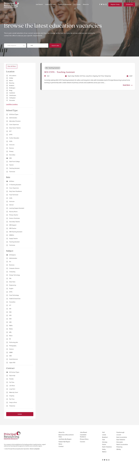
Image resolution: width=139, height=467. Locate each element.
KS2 (8, 312)
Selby (104, 449)
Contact (61, 446)
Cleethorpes (11, 95)
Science (10, 349)
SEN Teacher (11, 228)
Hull (103, 432)
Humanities (10, 302)
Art (8, 262)
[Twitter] (101, 4)
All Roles (10, 181)
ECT (9, 131)
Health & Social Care (13, 299)
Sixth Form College (13, 161)
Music (9, 336)
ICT (8, 305)
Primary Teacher (12, 215)
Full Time (10, 382)
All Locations (11, 76)
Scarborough (120, 432)
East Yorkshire (120, 440)
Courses (82, 442)
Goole (104, 444)
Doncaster (10, 100)
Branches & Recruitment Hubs (66, 436)
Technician (10, 172)
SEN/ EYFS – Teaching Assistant (59, 72)
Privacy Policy (84, 439)
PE (8, 339)
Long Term (10, 389)
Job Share (10, 386)
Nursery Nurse (11, 212)
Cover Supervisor (12, 124)
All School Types (12, 114)
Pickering (119, 447)
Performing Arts (12, 342)
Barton (9, 80)
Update (20, 414)
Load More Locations (12, 104)
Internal (9, 205)
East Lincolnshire (121, 437)
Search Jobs (55, 45)
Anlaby (9, 78)
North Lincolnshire (122, 444)
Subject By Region (64, 442)
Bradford (10, 85)
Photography (11, 346)
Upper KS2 (10, 362)
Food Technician (12, 195)
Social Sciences (12, 359)
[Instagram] (106, 4)
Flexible (10, 379)
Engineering (11, 285)
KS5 (8, 322)
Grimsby (104, 442)
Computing (10, 272)
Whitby (118, 449)
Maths (9, 325)
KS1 (8, 309)
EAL (8, 278)
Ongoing (10, 396)
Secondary (10, 155)
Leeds (104, 435)
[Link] (11, 4)
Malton (104, 452)
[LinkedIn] (103, 4)
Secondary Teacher (13, 222)
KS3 (8, 315)
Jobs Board (83, 432)
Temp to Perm (11, 402)
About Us (61, 432)
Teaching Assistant (13, 168)
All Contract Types (12, 372)
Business (10, 265)
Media (9, 329)
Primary (9, 151)
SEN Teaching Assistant (14, 232)
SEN (9, 158)
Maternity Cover (12, 392)
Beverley (10, 83)
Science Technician (13, 218)
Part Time (10, 399)
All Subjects (11, 255)
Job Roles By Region (65, 439)
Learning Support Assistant (15, 208)
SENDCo (10, 235)
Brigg (9, 90)
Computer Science (12, 268)
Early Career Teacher (13, 128)
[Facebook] (99, 4)
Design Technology (13, 275)
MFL (9, 332)
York (103, 440)
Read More (127, 85)
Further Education (12, 138)
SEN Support (11, 225)
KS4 (8, 319)
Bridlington (10, 88)
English (9, 288)
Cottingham (11, 98)
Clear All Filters (12, 66)
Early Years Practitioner (14, 191)
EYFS (9, 135)
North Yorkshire (107, 447)
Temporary (10, 406)
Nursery (10, 148)
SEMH (9, 352)
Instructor (10, 145)
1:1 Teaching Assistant (13, 185)
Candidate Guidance (83, 436)
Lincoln (118, 435)
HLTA (9, 141)
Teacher (10, 165)
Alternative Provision (13, 121)
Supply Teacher (12, 238)
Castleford (10, 93)
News (60, 444)
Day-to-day (10, 376)
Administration (11, 118)
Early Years (10, 282)
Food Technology (12, 295)
